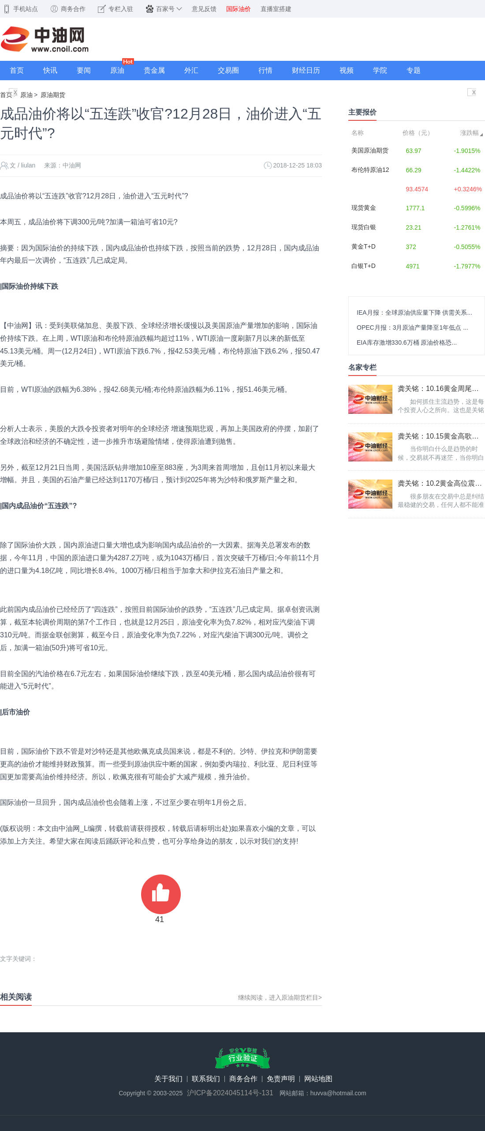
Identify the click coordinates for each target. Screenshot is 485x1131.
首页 (17, 70)
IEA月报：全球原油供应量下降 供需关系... (414, 312)
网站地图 (318, 1079)
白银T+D (363, 265)
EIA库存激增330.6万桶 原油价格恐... (407, 342)
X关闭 (15, 93)
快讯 (50, 70)
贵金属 (154, 70)
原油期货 (53, 94)
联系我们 (206, 1079)
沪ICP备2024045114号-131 (230, 1093)
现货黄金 (363, 207)
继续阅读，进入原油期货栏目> (280, 997)
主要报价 (362, 112)
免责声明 (281, 1079)
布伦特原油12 (370, 169)
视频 (347, 70)
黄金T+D (363, 246)
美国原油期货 (369, 150)
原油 (117, 70)
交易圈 (228, 70)
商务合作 (243, 1079)
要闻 (84, 70)
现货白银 (363, 227)
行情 (265, 70)
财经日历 (306, 70)
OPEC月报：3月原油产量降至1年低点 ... (412, 327)
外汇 (191, 70)
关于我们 (168, 1079)
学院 (380, 70)
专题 (414, 70)
